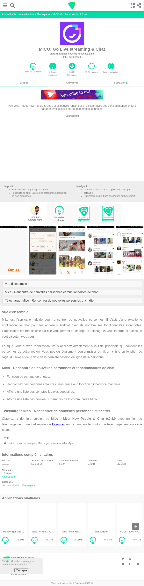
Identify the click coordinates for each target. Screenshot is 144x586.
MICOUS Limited (72, 57)
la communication (11, 485)
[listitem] (13, 524)
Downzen (58, 424)
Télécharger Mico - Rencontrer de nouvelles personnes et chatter (50, 300)
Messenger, (43, 443)
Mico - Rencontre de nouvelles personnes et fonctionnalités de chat (51, 292)
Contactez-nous (18, 574)
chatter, (11, 443)
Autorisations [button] (8, 476)
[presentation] (137, 252)
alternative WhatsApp (61, 443)
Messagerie (29, 485)
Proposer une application (23, 557)
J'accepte (21, 570)
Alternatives (72, 83)
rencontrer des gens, (26, 443)
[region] (72, 149)
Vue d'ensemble (16, 283)
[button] (4, 5)
